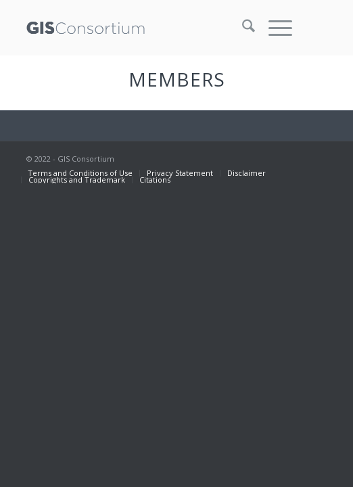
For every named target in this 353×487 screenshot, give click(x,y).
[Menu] (273, 28)
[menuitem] (242, 28)
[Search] (242, 28)
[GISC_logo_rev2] (146, 28)
